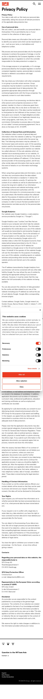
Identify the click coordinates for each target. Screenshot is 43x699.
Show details (32, 368)
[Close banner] (40, 310)
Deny (21, 387)
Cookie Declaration (8, 677)
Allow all (21, 375)
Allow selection (21, 381)
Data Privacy (5, 675)
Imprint (4, 673)
